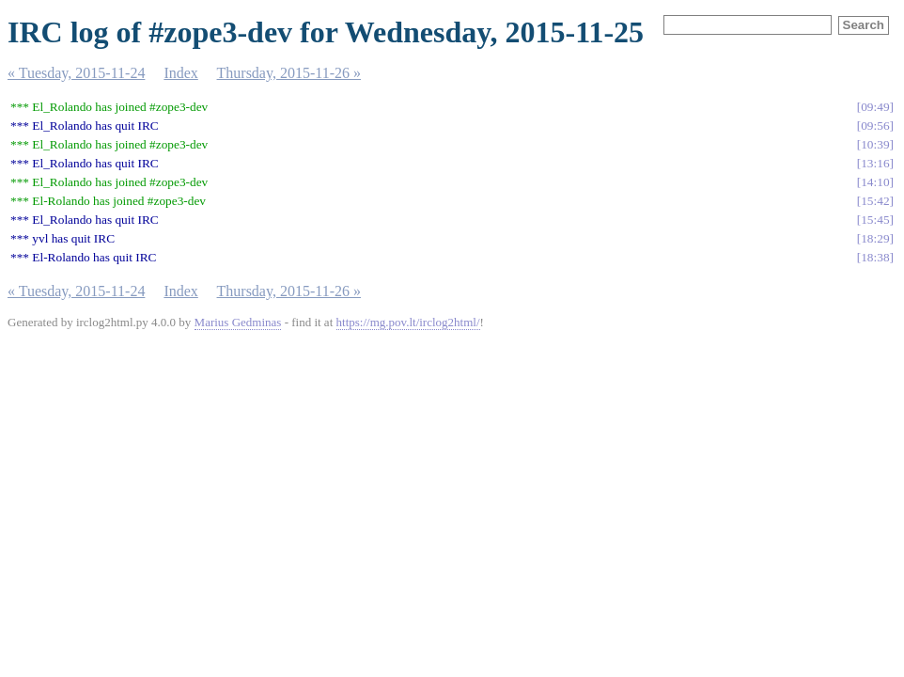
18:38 (875, 257)
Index (180, 73)
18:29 (875, 238)
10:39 (875, 144)
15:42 (875, 201)
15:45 (875, 220)
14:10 (875, 182)
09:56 (875, 125)
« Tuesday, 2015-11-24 (76, 73)
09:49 (875, 107)
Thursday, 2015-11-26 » (289, 73)
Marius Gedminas (238, 322)
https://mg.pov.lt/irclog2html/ (408, 322)
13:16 (875, 163)
